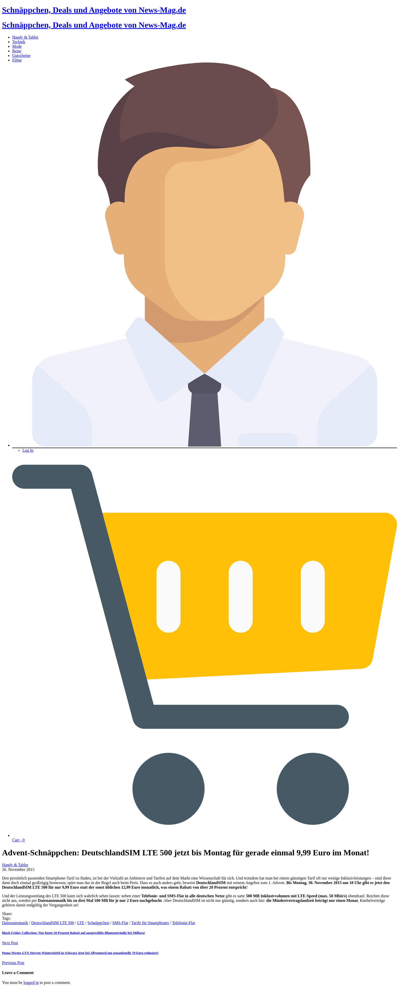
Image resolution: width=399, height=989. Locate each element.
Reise (16, 51)
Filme (17, 60)
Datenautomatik (15, 923)
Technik (18, 42)
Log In (27, 450)
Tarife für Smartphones (150, 923)
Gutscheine (21, 55)
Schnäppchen (98, 923)
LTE (80, 923)
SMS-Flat (120, 923)
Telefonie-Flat (183, 923)
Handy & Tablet (25, 37)
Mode (17, 46)
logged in (31, 982)
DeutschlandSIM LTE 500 (52, 923)
